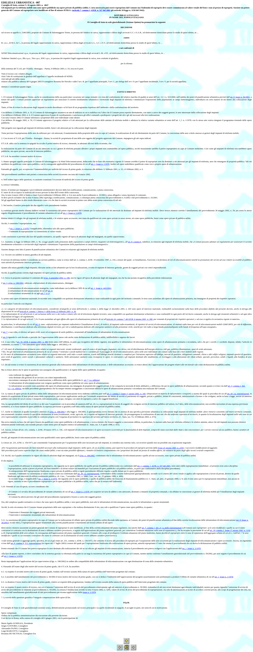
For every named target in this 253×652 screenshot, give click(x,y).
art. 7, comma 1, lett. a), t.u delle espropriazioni (162, 528)
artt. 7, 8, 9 (44, 293)
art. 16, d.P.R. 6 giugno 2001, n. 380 (32, 342)
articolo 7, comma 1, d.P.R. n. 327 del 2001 (91, 10)
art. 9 (5, 337)
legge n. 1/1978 (89, 592)
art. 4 (50, 291)
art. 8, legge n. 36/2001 (240, 97)
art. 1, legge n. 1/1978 (100, 164)
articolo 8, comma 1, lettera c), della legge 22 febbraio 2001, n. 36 (48, 311)
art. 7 (5, 332)
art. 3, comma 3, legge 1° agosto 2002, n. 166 (126, 393)
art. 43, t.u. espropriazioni (238, 393)
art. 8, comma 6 (134, 242)
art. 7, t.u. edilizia (91, 380)
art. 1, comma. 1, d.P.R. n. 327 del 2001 (154, 466)
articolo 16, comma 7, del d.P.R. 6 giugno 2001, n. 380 (129, 319)
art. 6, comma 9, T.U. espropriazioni (26, 543)
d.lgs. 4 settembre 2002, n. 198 (57, 278)
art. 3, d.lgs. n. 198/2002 (13, 283)
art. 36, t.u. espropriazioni (88, 473)
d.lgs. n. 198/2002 (57, 411)
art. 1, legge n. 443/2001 (101, 288)
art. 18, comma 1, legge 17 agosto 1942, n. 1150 (230, 530)
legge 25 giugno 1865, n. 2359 (171, 448)
